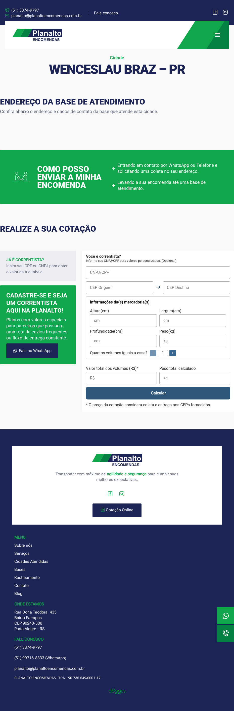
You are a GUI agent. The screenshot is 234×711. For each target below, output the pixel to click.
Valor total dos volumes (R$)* (121, 375)
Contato (21, 585)
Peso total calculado (194, 375)
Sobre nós (23, 545)
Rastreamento (27, 577)
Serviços (21, 553)
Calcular (158, 393)
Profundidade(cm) (123, 338)
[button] (217, 35)
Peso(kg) (192, 338)
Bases (19, 569)
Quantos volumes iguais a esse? (133, 353)
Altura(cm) (123, 318)
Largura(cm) (192, 318)
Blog (18, 593)
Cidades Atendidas (31, 561)
